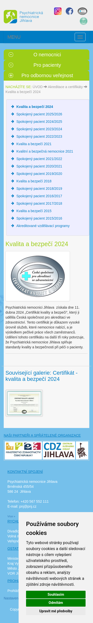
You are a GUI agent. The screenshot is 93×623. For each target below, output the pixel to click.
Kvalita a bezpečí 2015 (34, 211)
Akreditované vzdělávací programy (43, 226)
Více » (11, 516)
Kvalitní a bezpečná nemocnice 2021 (44, 151)
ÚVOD (38, 87)
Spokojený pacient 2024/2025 (39, 122)
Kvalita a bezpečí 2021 (34, 144)
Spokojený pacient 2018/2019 (39, 189)
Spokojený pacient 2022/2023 (39, 136)
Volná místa (16, 536)
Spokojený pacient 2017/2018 (39, 203)
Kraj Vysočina (18, 563)
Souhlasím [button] (56, 594)
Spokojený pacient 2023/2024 (39, 129)
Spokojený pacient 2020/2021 (39, 166)
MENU (14, 36)
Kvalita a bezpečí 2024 (23, 92)
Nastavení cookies (18, 598)
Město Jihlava (18, 568)
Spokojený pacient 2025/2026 (39, 114)
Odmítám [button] (56, 603)
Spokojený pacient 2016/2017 (39, 196)
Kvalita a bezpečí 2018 (34, 181)
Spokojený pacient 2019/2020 (39, 174)
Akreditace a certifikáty (65, 87)
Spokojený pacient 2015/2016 (39, 218)
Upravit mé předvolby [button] (55, 611)
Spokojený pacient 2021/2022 (39, 159)
